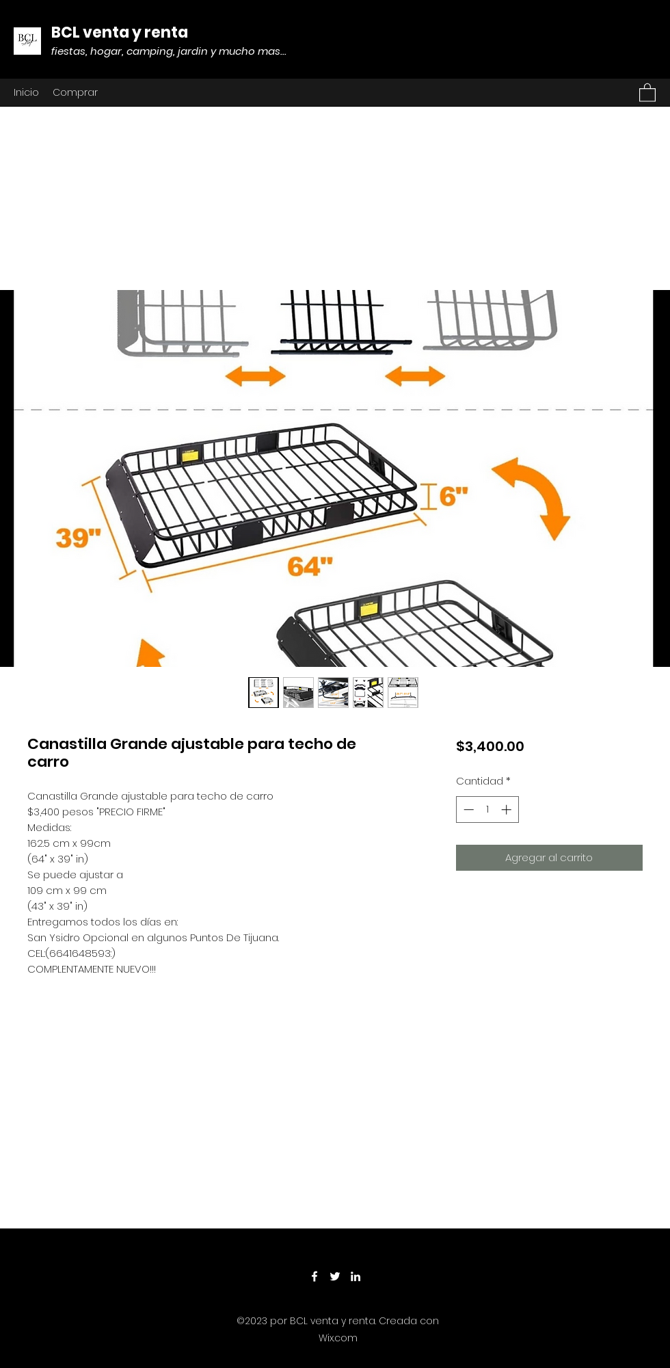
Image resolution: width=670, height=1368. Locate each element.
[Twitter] (335, 1276)
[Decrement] (467, 809)
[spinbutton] (487, 809)
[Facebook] (314, 1276)
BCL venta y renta (119, 32)
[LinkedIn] (355, 1276)
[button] (647, 92)
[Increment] (507, 809)
